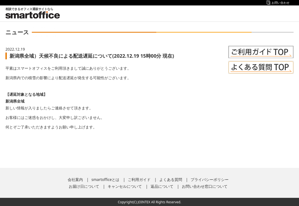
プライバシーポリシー (210, 179)
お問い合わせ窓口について (205, 186)
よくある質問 (170, 179)
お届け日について (84, 186)
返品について (162, 186)
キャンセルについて (125, 186)
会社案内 (75, 179)
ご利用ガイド (139, 179)
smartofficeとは (105, 179)
